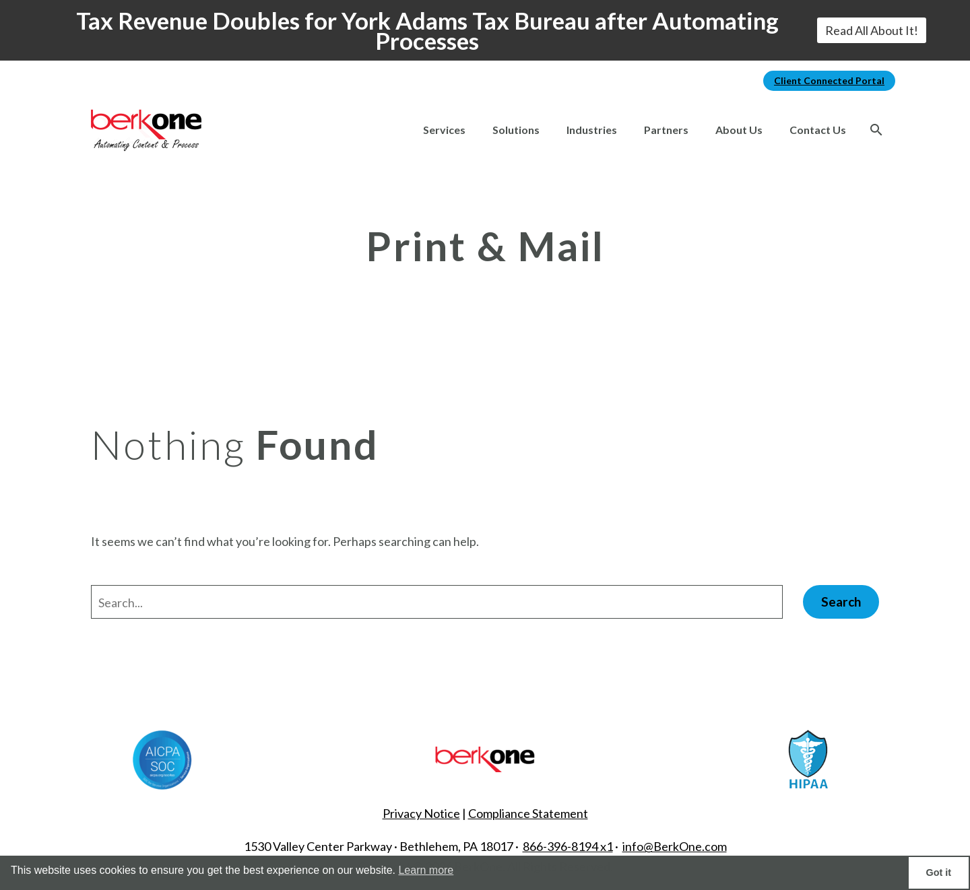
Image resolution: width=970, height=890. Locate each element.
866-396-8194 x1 (568, 846)
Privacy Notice (421, 813)
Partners (666, 129)
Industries (592, 129)
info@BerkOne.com (674, 846)
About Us (739, 129)
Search (841, 601)
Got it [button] (939, 872)
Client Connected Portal (829, 80)
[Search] (876, 130)
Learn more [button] (425, 870)
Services (444, 129)
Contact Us (817, 129)
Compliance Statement (528, 813)
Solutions (516, 129)
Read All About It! (871, 30)
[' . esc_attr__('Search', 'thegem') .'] (437, 602)
